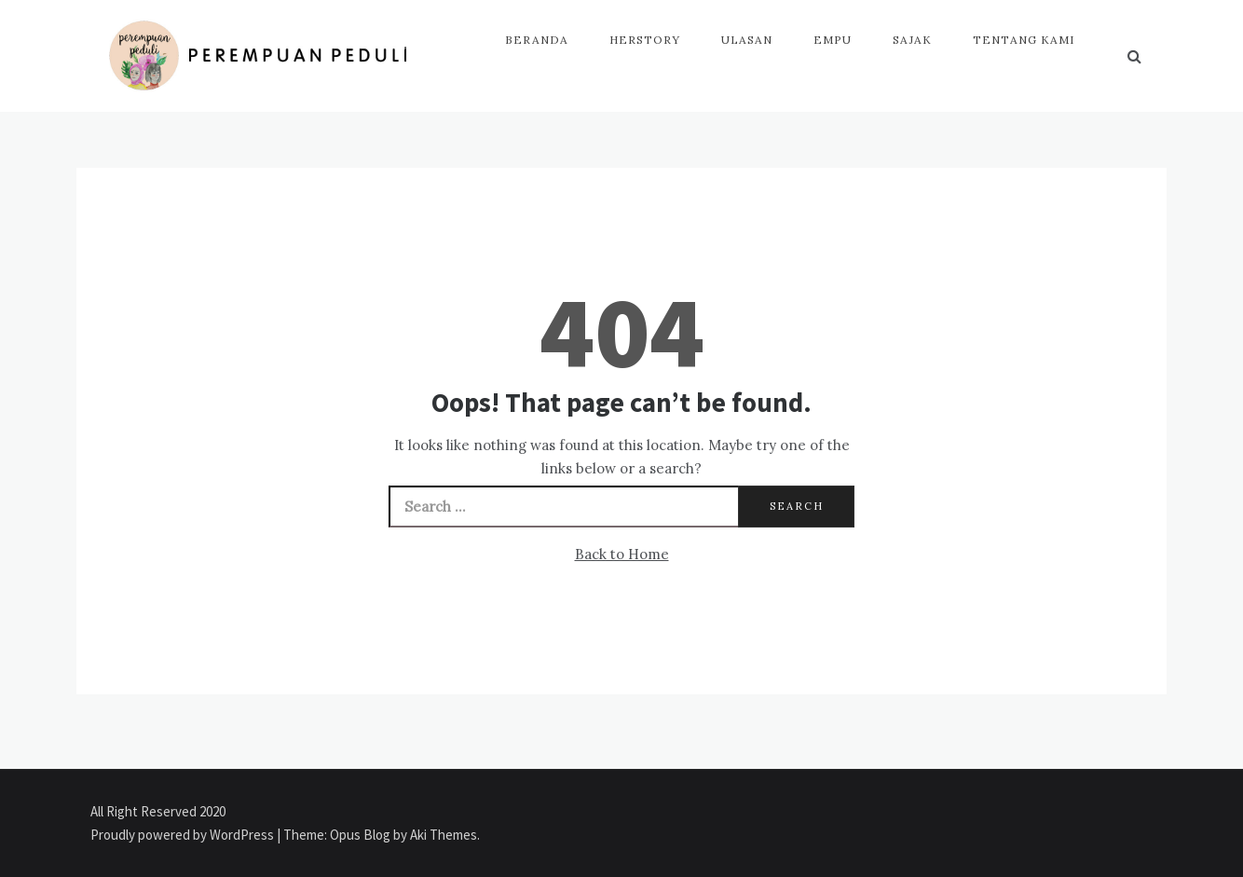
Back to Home (622, 554)
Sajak (912, 40)
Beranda (536, 40)
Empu (832, 40)
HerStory (644, 40)
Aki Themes (443, 834)
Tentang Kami (1023, 40)
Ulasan (746, 40)
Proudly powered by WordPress (183, 834)
